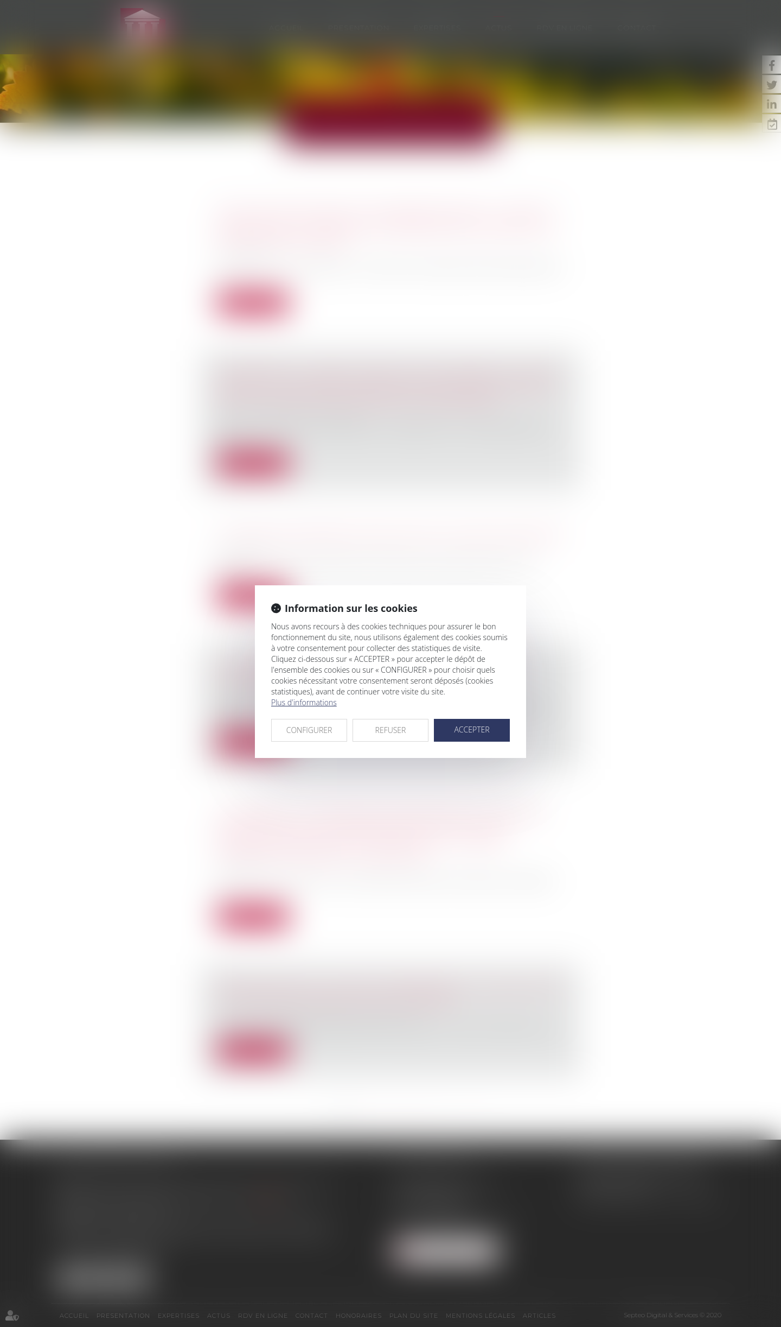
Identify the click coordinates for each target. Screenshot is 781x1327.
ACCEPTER (471, 729)
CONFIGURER (309, 730)
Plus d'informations (304, 702)
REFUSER (390, 730)
